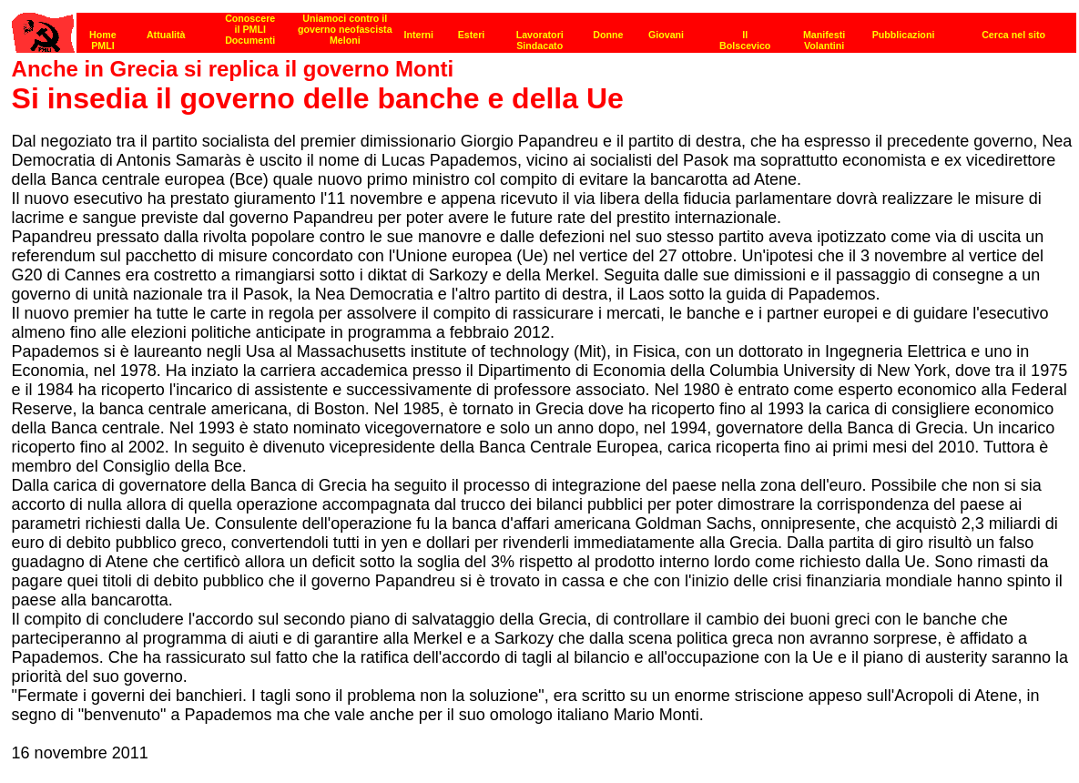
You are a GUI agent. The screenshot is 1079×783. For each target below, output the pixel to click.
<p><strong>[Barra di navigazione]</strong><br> (544, 28)
